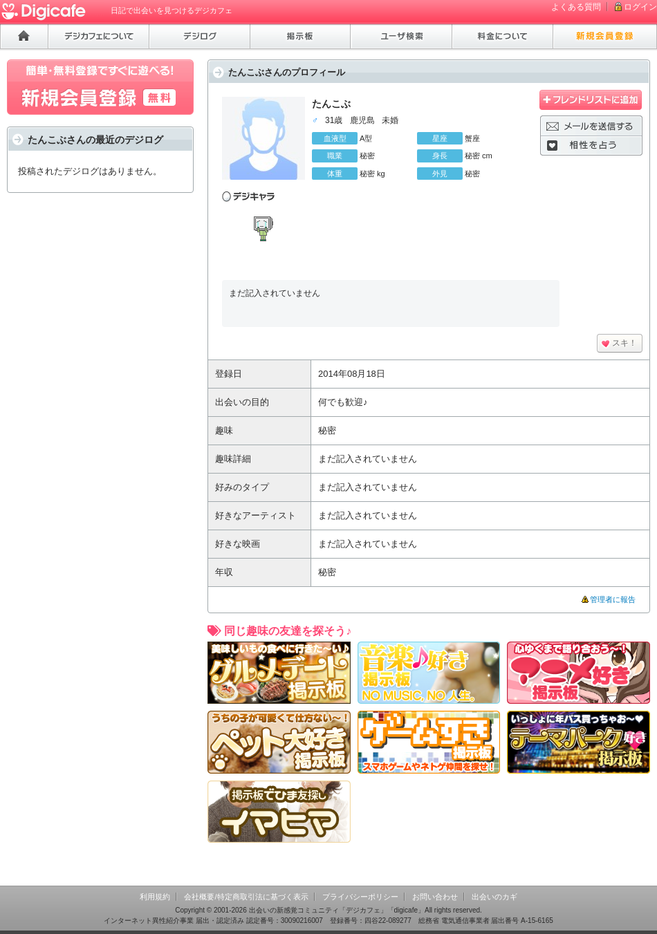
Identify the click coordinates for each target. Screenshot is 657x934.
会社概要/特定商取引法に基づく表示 (246, 897)
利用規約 (155, 897)
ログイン (640, 7)
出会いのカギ (494, 897)
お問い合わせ (435, 897)
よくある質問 (576, 7)
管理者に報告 (613, 599)
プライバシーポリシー (360, 897)
